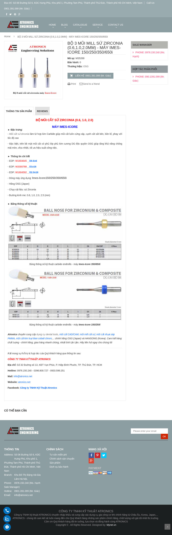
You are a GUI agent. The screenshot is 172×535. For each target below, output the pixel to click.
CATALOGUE (80, 24)
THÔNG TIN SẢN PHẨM (19, 111)
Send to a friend (89, 84)
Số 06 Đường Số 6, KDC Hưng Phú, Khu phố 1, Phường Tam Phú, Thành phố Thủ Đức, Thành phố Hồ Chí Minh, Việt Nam (22, 462)
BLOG (64, 24)
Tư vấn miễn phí (58, 454)
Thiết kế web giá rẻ (86, 528)
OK (164, 436)
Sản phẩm (54, 462)
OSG (85, 66)
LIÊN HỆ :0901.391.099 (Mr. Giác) (93, 75)
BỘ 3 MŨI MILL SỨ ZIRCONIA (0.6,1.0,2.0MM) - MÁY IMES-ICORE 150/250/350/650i (63, 36)
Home (7, 36)
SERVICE (97, 24)
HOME (52, 24)
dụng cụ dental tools (47, 334)
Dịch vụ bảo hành (58, 466)
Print (72, 84)
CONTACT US (115, 24)
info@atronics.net (23, 495)
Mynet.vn (111, 525)
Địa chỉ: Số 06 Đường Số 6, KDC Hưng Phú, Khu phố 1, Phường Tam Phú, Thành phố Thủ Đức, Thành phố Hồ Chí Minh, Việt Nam (73, 3)
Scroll (167, 527)
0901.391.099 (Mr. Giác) (27, 491)
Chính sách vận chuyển (61, 458)
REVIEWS (42, 111)
